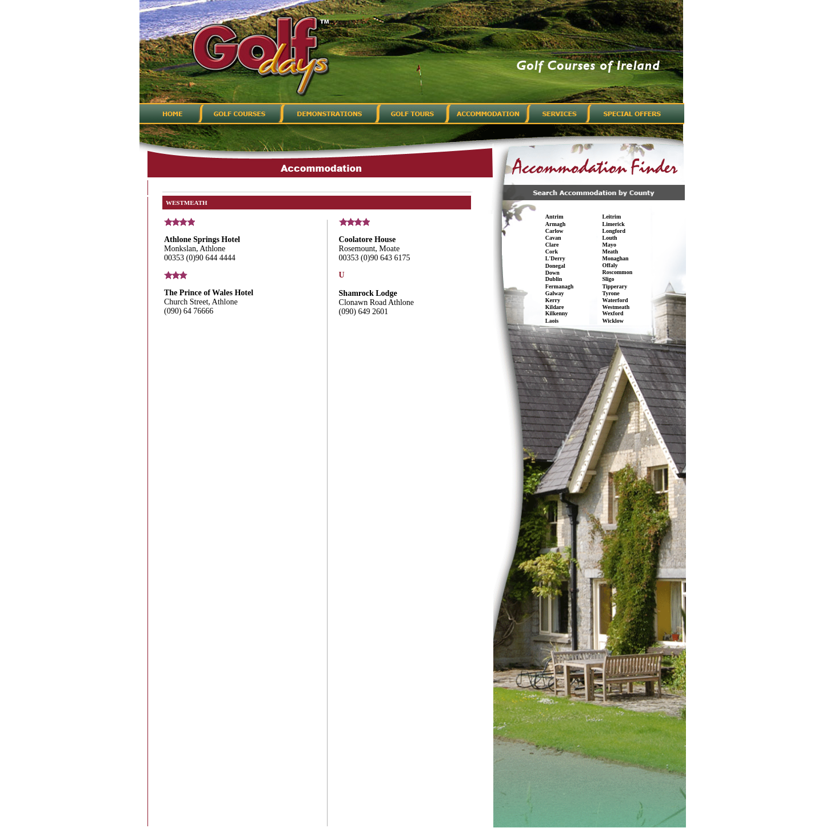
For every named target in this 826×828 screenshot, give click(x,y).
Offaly (609, 265)
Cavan (553, 238)
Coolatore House (367, 239)
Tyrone (610, 293)
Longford (613, 231)
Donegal (555, 266)
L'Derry (555, 258)
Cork (551, 251)
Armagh (555, 224)
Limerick (613, 224)
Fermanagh (559, 286)
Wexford (612, 313)
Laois (551, 321)
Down (552, 273)
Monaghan (615, 258)
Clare (552, 244)
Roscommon (617, 272)
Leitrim (611, 216)
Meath (610, 251)
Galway (554, 293)
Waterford (615, 300)
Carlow (554, 231)
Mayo (609, 244)
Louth (609, 238)
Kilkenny (556, 313)
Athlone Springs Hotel (202, 239)
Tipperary (614, 286)
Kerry (552, 300)
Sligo (608, 279)
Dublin (553, 279)
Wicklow (613, 321)
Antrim (554, 216)
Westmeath (615, 307)
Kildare (554, 307)
